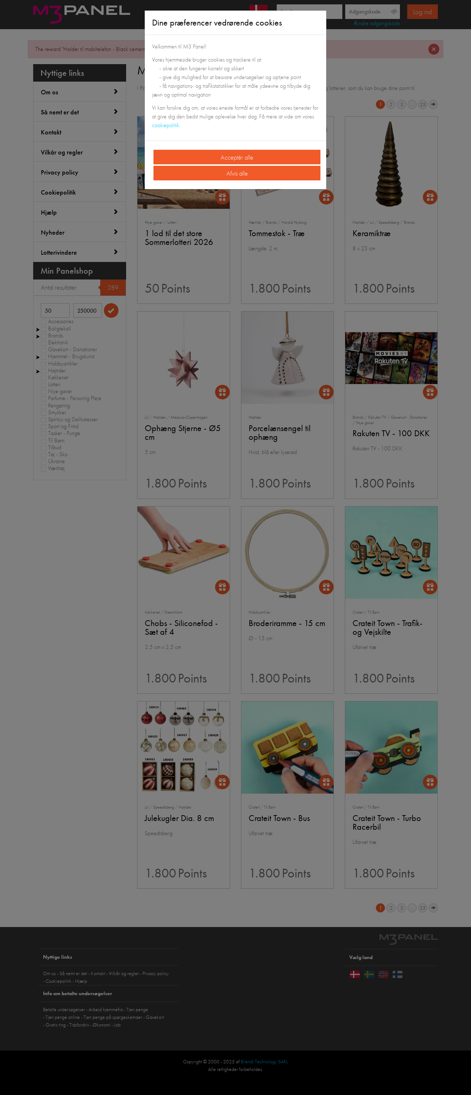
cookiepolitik (165, 125)
